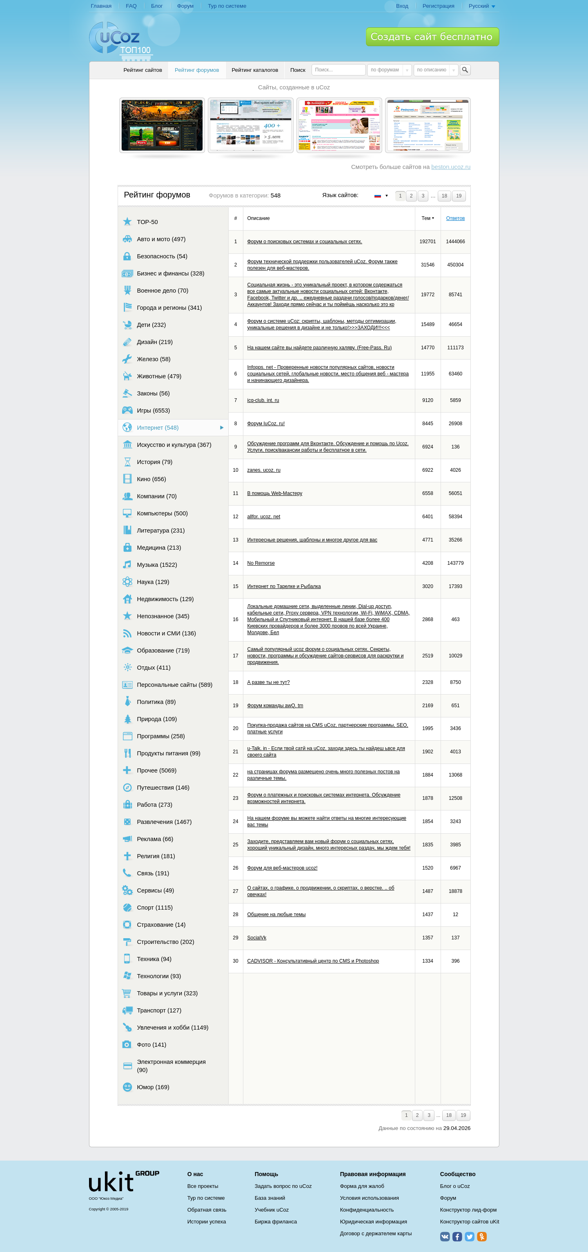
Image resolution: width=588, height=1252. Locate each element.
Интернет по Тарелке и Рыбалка (284, 586)
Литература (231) (153, 530)
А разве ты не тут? (268, 682)
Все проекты (202, 1186)
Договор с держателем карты (376, 1233)
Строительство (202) (158, 942)
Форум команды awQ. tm (275, 705)
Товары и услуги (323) (160, 993)
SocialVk (257, 938)
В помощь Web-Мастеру (275, 493)
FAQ (131, 6)
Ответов (455, 218)
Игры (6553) (146, 410)
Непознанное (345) (155, 616)
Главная (101, 6)
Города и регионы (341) (162, 307)
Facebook (457, 1236)
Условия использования (369, 1198)
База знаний (270, 1198)
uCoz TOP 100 (121, 41)
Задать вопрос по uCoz (283, 1186)
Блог (157, 6)
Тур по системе (227, 6)
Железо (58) (146, 359)
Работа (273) (147, 804)
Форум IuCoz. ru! (266, 423)
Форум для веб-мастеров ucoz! (282, 868)
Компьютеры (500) (155, 513)
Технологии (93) (151, 976)
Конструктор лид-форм (468, 1210)
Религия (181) (148, 856)
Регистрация (438, 6)
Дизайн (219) (147, 342)
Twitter (469, 1236)
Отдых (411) (146, 667)
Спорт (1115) (147, 907)
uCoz (124, 1181)
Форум (185, 6)
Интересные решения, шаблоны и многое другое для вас (312, 540)
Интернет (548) (150, 427)
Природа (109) (149, 719)
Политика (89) (149, 702)
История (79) (147, 462)
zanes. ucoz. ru (264, 470)
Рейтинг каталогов (255, 70)
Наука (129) (145, 582)
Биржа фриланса (276, 1222)
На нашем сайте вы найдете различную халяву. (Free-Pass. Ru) (319, 348)
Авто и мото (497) (154, 239)
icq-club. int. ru (263, 400)
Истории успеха (206, 1222)
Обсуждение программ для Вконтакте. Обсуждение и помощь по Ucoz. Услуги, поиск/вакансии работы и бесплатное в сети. (328, 447)
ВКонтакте (445, 1236)
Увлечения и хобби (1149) (165, 1027)
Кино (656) (144, 479)
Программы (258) (153, 736)
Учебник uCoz (272, 1210)
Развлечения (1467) (157, 822)
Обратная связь (207, 1210)
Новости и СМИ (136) (159, 633)
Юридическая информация (373, 1222)
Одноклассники (482, 1236)
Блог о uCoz (455, 1186)
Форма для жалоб (362, 1186)
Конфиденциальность (367, 1210)
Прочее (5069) (149, 770)
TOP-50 (140, 222)
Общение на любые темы (276, 914)
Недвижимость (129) (158, 599)
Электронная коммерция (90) (164, 1066)
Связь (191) (145, 873)
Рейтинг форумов (197, 70)
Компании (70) (149, 496)
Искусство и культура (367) (167, 445)
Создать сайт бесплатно (432, 36)
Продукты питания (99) (161, 753)
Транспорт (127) (152, 1010)
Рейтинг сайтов (143, 70)
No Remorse (261, 563)
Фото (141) (144, 1044)
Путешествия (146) (156, 787)
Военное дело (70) (155, 290)
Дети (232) (144, 325)
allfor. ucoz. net (264, 516)
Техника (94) (147, 959)
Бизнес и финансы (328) (163, 273)
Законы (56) (146, 393)
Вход (402, 6)
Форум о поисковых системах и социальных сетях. (305, 241)
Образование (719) (156, 650)
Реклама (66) (148, 839)
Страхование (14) (154, 924)
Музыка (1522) (149, 565)
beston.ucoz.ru (450, 167)
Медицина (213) (151, 547)
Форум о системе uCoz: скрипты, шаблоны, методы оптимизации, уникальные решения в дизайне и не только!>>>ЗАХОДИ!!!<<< (321, 324)
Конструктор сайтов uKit (469, 1222)
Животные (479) (152, 376)
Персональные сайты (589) (167, 684)
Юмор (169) (145, 1087)
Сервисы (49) (148, 890)
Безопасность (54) (155, 256)
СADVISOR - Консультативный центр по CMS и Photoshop (313, 961)
